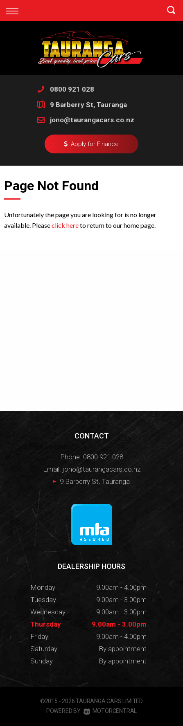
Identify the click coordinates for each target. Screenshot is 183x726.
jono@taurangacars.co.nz (92, 120)
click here (65, 225)
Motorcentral (110, 711)
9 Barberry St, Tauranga (88, 105)
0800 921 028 (72, 89)
